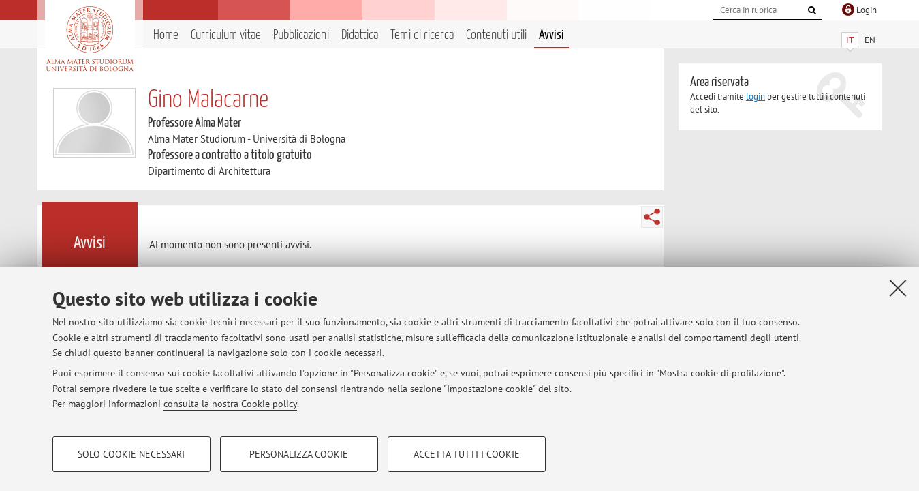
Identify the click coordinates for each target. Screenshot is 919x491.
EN (870, 40)
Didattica (359, 35)
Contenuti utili (496, 35)
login (755, 96)
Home (165, 35)
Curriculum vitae (226, 35)
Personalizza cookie (298, 454)
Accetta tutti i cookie (467, 454)
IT (850, 40)
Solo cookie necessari (131, 454)
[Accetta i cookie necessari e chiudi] (898, 288)
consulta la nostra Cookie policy (230, 404)
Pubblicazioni (301, 35)
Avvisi (551, 35)
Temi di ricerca (422, 35)
